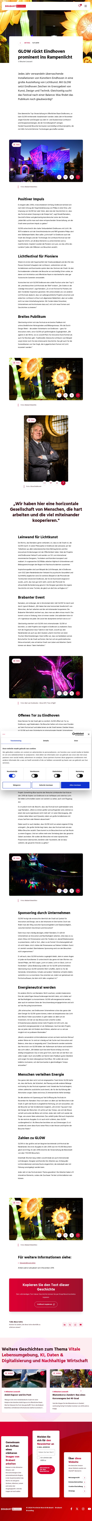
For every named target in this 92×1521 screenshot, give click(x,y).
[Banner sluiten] (88, 734)
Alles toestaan (75, 785)
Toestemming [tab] (15, 741)
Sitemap (71, 1491)
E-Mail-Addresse (43, 1447)
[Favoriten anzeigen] (79, 5)
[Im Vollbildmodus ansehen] (59, 177)
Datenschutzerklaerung (77, 1482)
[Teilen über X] (70, 1324)
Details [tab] (46, 741)
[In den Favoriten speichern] (65, 177)
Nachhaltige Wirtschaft (65, 1361)
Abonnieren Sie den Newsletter (44, 1469)
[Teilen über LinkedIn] (64, 1324)
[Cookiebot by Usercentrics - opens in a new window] (74, 734)
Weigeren (16, 785)
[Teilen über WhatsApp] (75, 1324)
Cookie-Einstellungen (76, 1486)
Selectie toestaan (46, 785)
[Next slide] (81, 1391)
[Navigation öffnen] (86, 6)
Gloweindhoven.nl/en (27, 1263)
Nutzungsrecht (74, 1477)
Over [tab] (76, 741)
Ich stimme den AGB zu (44, 1459)
